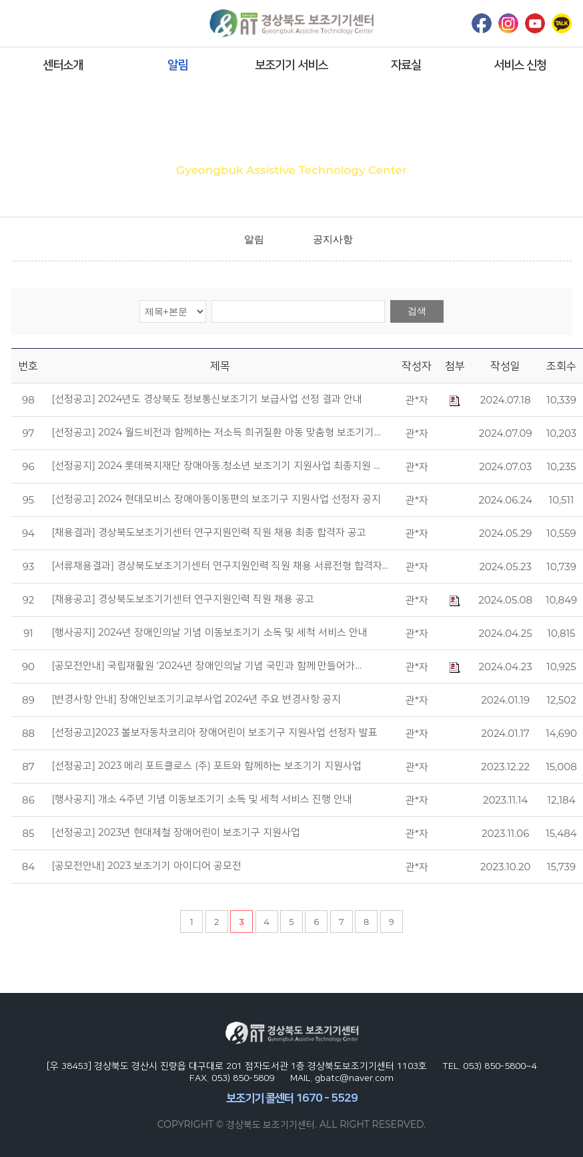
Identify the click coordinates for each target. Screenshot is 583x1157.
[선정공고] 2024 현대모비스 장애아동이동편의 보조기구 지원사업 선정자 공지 (216, 498)
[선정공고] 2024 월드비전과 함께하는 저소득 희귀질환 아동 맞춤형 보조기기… (215, 432)
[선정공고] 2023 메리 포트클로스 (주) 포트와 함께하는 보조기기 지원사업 (206, 765)
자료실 (406, 64)
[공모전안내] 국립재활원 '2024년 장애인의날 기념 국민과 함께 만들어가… (206, 665)
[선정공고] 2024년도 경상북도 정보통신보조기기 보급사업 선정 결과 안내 (206, 398)
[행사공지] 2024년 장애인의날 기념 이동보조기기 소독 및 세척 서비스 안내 (209, 632)
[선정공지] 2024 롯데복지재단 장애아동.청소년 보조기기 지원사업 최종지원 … (215, 465)
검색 (417, 310)
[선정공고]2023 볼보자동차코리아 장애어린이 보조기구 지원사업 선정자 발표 (214, 732)
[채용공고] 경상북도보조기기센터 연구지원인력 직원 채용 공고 (182, 599)
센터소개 (63, 64)
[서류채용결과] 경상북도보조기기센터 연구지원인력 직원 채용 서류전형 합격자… (219, 565)
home (213, 239)
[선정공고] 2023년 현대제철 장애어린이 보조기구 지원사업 (175, 832)
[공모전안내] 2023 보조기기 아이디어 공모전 (146, 865)
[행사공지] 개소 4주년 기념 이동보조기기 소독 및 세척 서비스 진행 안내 (201, 799)
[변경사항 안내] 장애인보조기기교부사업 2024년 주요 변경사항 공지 (196, 699)
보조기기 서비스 (291, 64)
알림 (177, 64)
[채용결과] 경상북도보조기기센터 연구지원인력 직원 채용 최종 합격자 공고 (208, 532)
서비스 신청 (520, 64)
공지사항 (333, 239)
